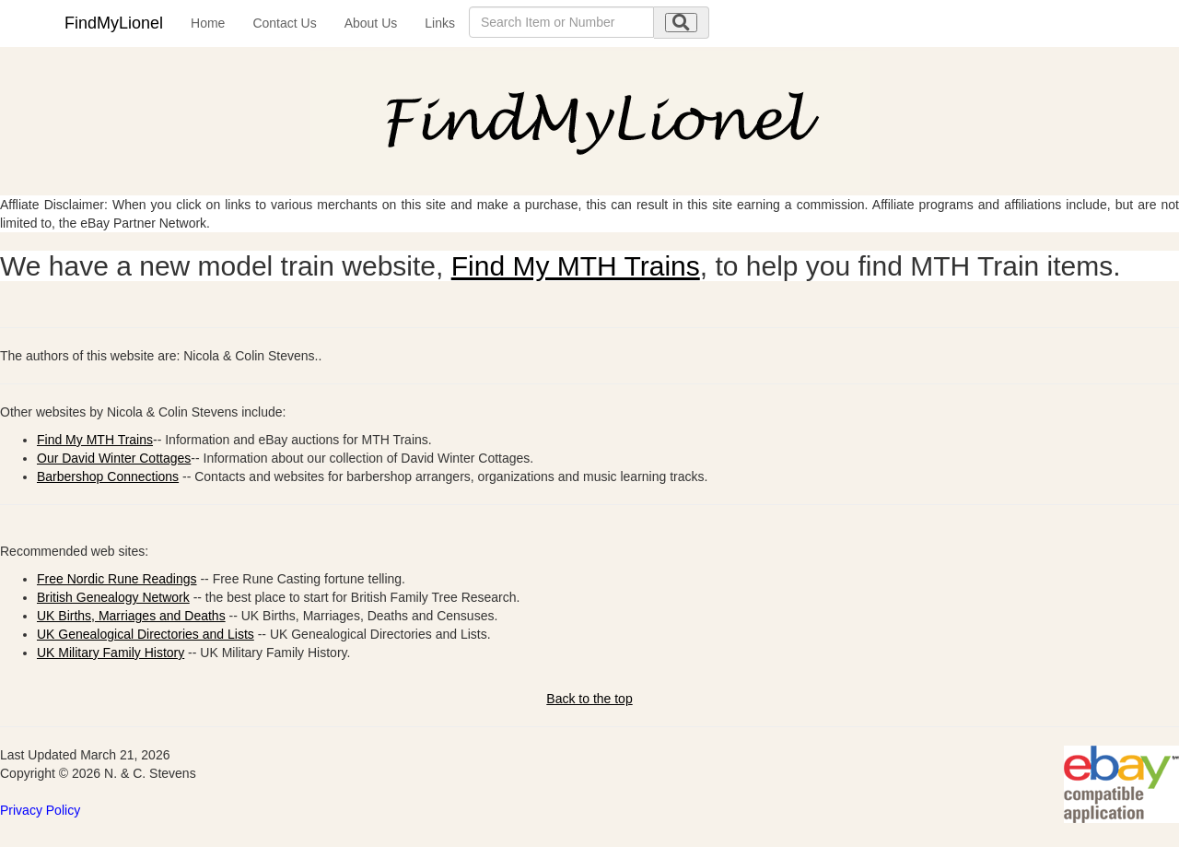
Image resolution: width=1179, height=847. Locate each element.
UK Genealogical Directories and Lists (145, 634)
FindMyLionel (113, 23)
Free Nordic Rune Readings (117, 578)
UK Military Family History (110, 652)
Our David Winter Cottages (114, 458)
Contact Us (284, 23)
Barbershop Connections (108, 476)
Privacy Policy (40, 810)
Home (208, 23)
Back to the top (589, 698)
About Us (371, 23)
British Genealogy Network (113, 597)
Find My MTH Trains (575, 266)
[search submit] (681, 22)
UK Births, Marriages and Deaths (131, 615)
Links (440, 23)
